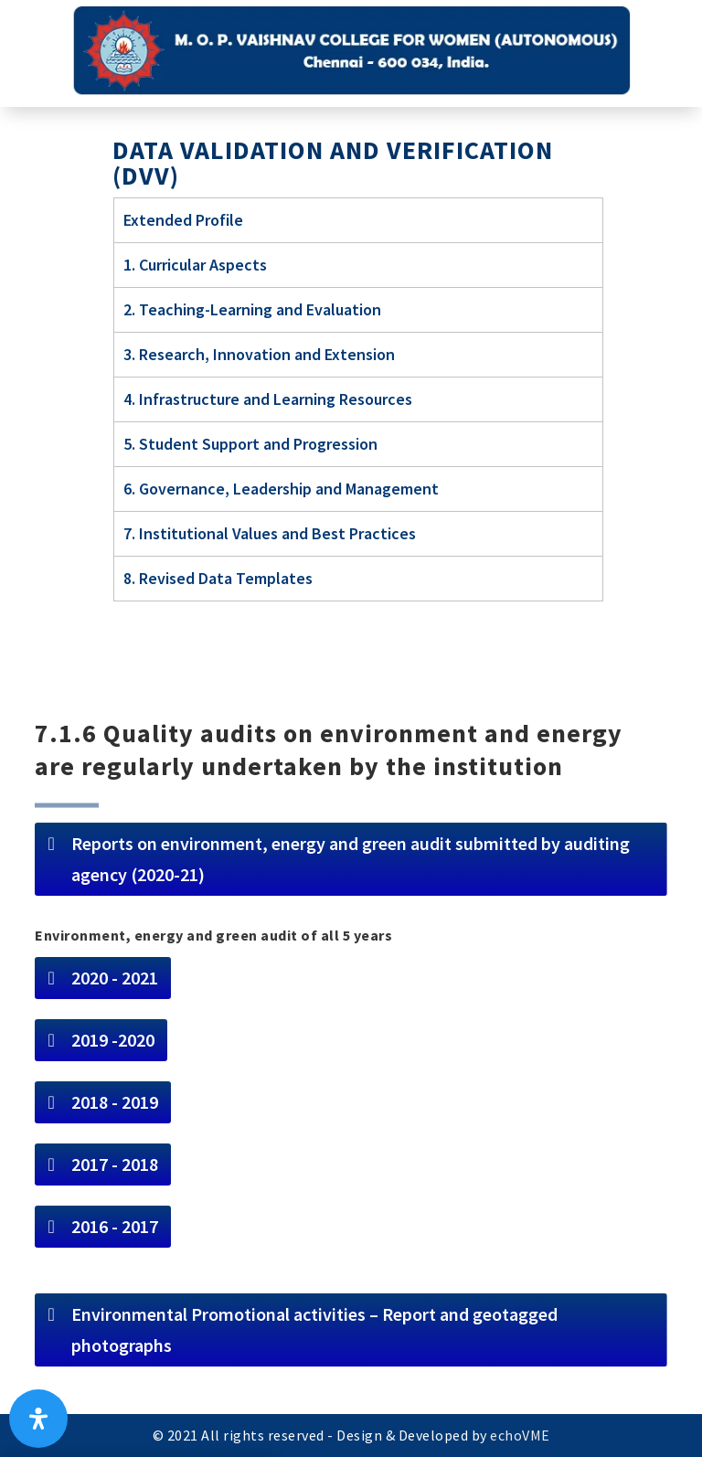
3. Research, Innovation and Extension (259, 354)
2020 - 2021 (114, 977)
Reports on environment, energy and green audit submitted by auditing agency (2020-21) (350, 859)
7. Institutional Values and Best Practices (269, 533)
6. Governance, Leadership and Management (281, 488)
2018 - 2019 (114, 1101)
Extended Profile (183, 219)
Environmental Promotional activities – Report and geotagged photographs (314, 1329)
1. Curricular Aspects (195, 264)
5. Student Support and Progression (250, 443)
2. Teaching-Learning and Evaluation (252, 309)
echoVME (520, 1435)
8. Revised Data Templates (218, 578)
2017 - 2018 (114, 1164)
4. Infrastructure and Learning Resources (267, 398)
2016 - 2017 (114, 1226)
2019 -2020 (112, 1039)
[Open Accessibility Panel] (38, 1418)
